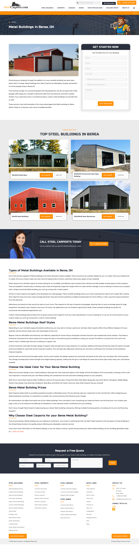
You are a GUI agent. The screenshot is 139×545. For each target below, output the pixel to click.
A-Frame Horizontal (41, 489)
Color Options (90, 489)
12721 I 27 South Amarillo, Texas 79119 (121, 491)
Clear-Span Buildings (15, 499)
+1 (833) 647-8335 (128, 3)
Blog (87, 525)
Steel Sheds (12, 512)
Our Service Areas (17, 537)
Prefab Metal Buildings (16, 493)
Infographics (90, 512)
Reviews (88, 515)
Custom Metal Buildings (16, 505)
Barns (82, 8)
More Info (59, 175)
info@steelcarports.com (123, 500)
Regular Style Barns (66, 512)
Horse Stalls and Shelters (16, 528)
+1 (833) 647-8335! (17, 432)
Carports (61, 8)
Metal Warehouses (14, 518)
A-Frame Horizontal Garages (69, 493)
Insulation (89, 493)
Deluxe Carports (40, 496)
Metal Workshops (14, 521)
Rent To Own (90, 496)
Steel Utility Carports (41, 505)
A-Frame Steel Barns (66, 505)
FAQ (87, 521)
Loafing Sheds (13, 525)
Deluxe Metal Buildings (16, 509)
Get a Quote (45, 175)
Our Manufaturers (120, 537)
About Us (126, 8)
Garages (72, 8)
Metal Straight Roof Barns (68, 515)
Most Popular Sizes (96, 8)
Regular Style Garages (67, 496)
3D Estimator (109, 3)
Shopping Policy (91, 518)
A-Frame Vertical (40, 493)
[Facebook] (113, 509)
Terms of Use (126, 542)
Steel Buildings (47, 8)
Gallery (88, 502)
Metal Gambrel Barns (67, 509)
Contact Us (89, 505)
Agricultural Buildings (16, 496)
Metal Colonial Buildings (16, 502)
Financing (89, 499)
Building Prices (112, 8)
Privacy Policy (115, 542)
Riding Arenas (13, 531)
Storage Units (13, 515)
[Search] (78, 3)
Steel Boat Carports (41, 509)
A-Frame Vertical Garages (68, 489)
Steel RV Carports (40, 502)
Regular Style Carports (42, 499)
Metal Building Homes (16, 489)
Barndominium (65, 518)
